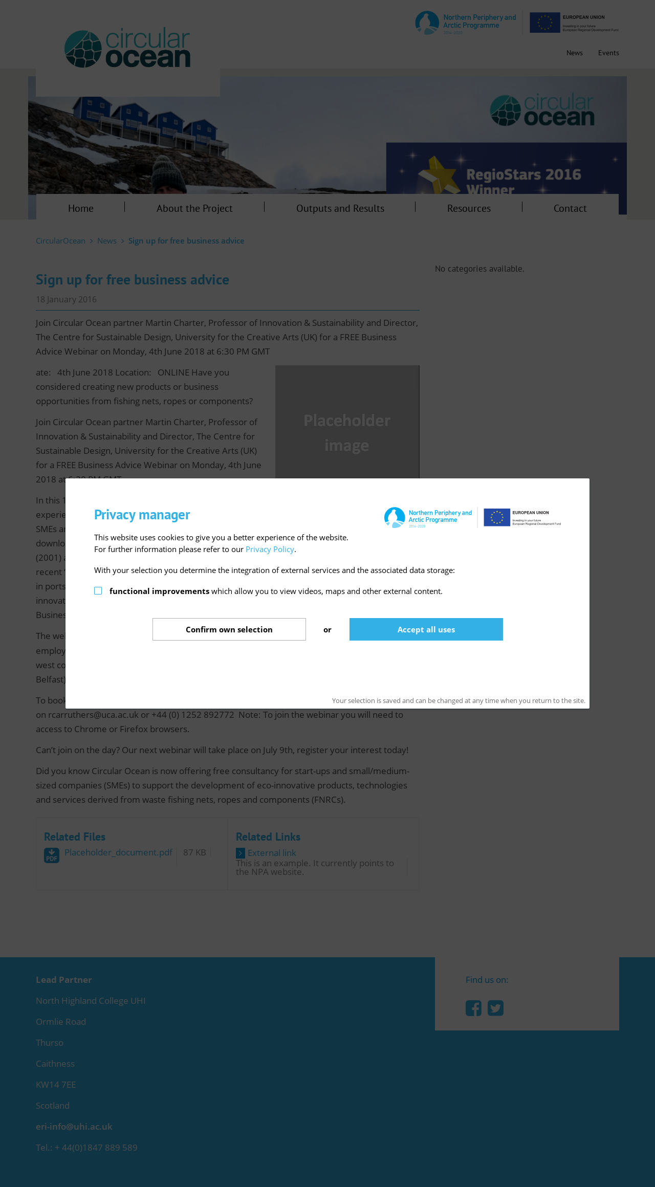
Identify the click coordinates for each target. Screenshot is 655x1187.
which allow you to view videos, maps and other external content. (276, 591)
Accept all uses (426, 629)
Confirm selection (229, 629)
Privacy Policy (270, 549)
